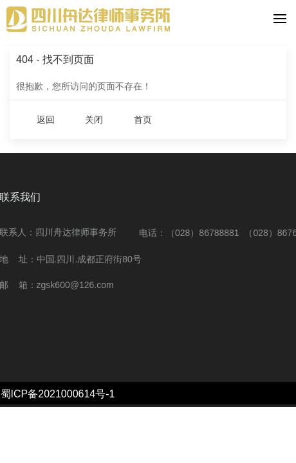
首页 (143, 119)
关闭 (94, 119)
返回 (46, 119)
